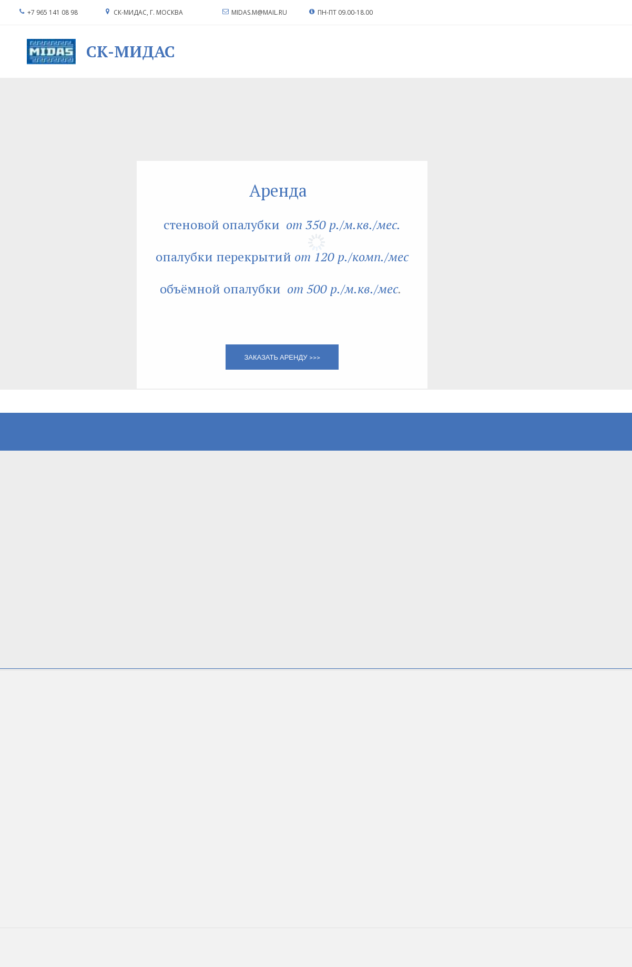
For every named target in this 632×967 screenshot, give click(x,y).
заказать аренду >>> (282, 357)
